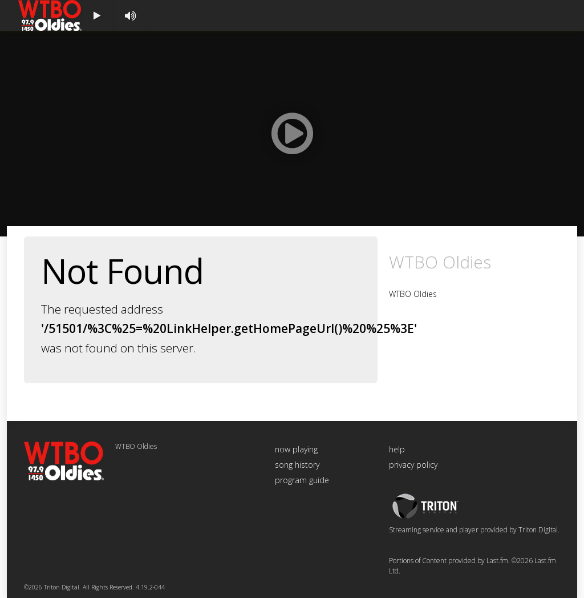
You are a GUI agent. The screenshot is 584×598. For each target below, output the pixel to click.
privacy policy (413, 464)
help (397, 449)
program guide (302, 480)
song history (297, 464)
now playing (296, 449)
